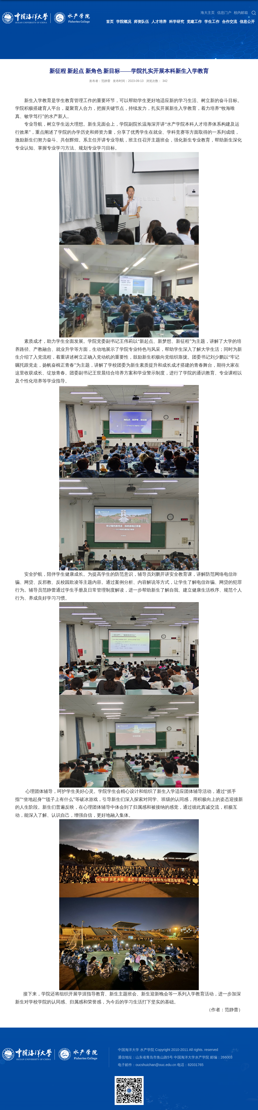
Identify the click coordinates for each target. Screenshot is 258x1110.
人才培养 (159, 21)
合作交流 (229, 21)
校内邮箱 (241, 13)
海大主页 (208, 13)
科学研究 (176, 21)
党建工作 (194, 21)
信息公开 (247, 21)
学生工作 (211, 21)
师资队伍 (141, 21)
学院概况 (123, 21)
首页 (110, 21)
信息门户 (224, 13)
